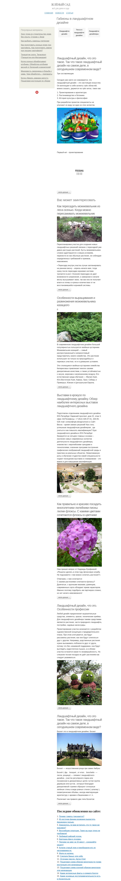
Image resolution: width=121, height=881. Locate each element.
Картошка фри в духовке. (70, 839)
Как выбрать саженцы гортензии (35, 41)
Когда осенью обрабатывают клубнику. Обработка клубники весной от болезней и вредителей (36, 64)
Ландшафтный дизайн (64, 32)
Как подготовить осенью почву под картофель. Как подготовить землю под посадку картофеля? (36, 48)
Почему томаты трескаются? (71, 816)
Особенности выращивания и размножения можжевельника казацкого (76, 301)
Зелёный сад (60, 4)
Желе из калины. (66, 853)
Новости (59, 12)
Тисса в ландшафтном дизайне (79, 32)
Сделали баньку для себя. (71, 856)
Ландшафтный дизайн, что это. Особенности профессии (77, 607)
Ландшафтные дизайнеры (94, 32)
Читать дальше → (64, 192)
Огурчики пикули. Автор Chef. (73, 859)
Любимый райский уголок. (70, 836)
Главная (48, 12)
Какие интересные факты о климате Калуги (79, 873)
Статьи (69, 12)
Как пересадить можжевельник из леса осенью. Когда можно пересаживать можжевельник (78, 209)
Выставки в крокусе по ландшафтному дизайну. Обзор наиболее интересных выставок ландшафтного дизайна (77, 400)
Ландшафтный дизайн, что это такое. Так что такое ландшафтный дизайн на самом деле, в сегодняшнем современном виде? (79, 63)
